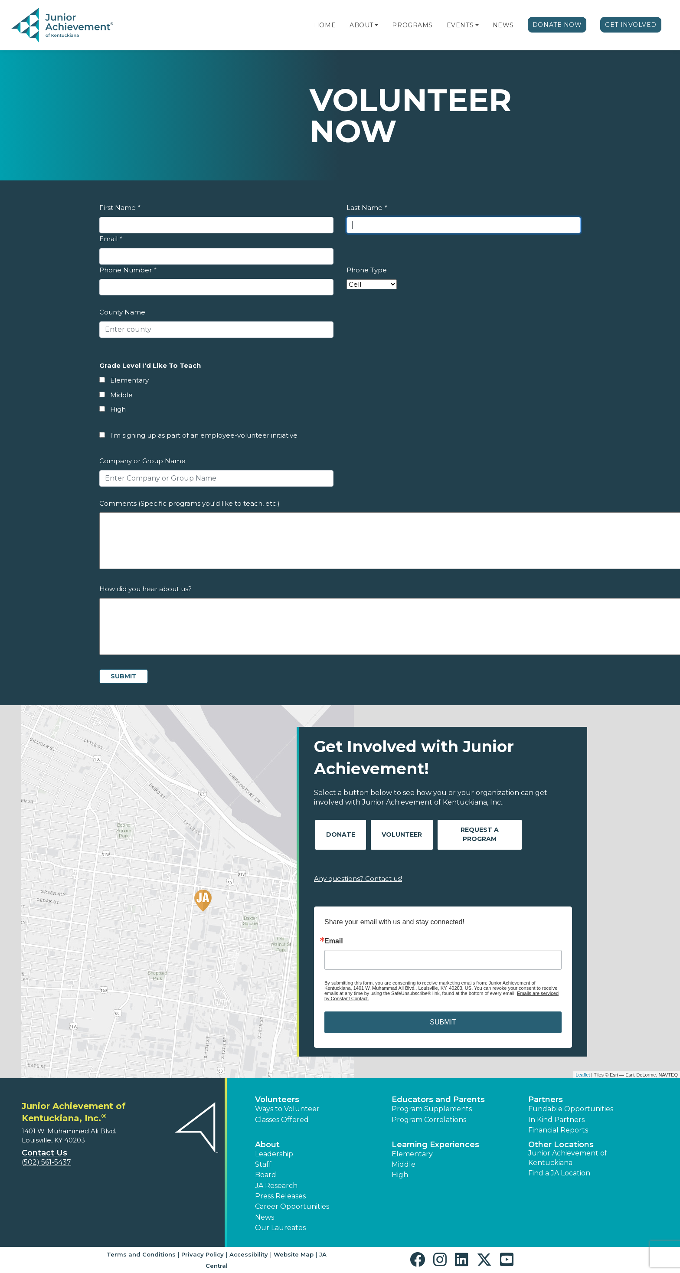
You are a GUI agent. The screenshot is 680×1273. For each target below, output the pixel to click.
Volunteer (402, 834)
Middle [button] (403, 1164)
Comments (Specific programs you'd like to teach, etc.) (189, 503)
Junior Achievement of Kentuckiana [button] (567, 1158)
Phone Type (367, 270)
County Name (122, 312)
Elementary (129, 380)
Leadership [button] (274, 1154)
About (361, 25)
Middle (121, 395)
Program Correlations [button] (429, 1120)
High (118, 409)
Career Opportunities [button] (292, 1206)
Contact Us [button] (44, 1153)
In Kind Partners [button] (556, 1120)
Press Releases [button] (280, 1196)
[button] (376, 25)
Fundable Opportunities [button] (570, 1109)
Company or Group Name (142, 461)
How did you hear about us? (145, 589)
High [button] (400, 1175)
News (503, 25)
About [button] (267, 1145)
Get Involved (631, 25)
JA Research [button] (276, 1185)
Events (460, 25)
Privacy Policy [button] (202, 1254)
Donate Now (557, 25)
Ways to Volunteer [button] (287, 1109)
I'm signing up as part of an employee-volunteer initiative (204, 435)
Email (110, 239)
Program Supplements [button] (432, 1109)
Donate (340, 834)
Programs (412, 25)
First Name (119, 207)
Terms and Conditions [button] (141, 1254)
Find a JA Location (559, 1173)
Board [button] (265, 1175)
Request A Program (480, 834)
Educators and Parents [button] (438, 1099)
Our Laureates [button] (280, 1228)
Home (325, 25)
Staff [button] (263, 1164)
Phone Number (127, 270)
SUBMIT (443, 1022)
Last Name (367, 207)
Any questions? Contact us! (358, 878)
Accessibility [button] (248, 1254)
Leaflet (582, 1074)
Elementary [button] (412, 1154)
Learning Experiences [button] (435, 1145)
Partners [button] (545, 1099)
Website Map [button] (294, 1254)
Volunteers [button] (277, 1099)
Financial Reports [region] (558, 1130)
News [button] (264, 1217)
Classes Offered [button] (282, 1120)
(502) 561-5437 (46, 1162)
